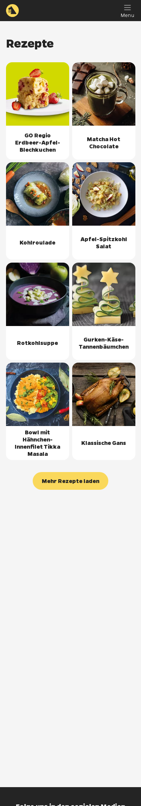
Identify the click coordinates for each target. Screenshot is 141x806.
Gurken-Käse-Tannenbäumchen (104, 342)
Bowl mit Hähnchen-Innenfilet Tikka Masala (37, 443)
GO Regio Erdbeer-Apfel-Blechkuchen (37, 142)
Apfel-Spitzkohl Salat (103, 242)
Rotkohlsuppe (37, 342)
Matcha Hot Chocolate (103, 142)
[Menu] (127, 10)
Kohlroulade (37, 242)
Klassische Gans (103, 442)
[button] (70, 481)
